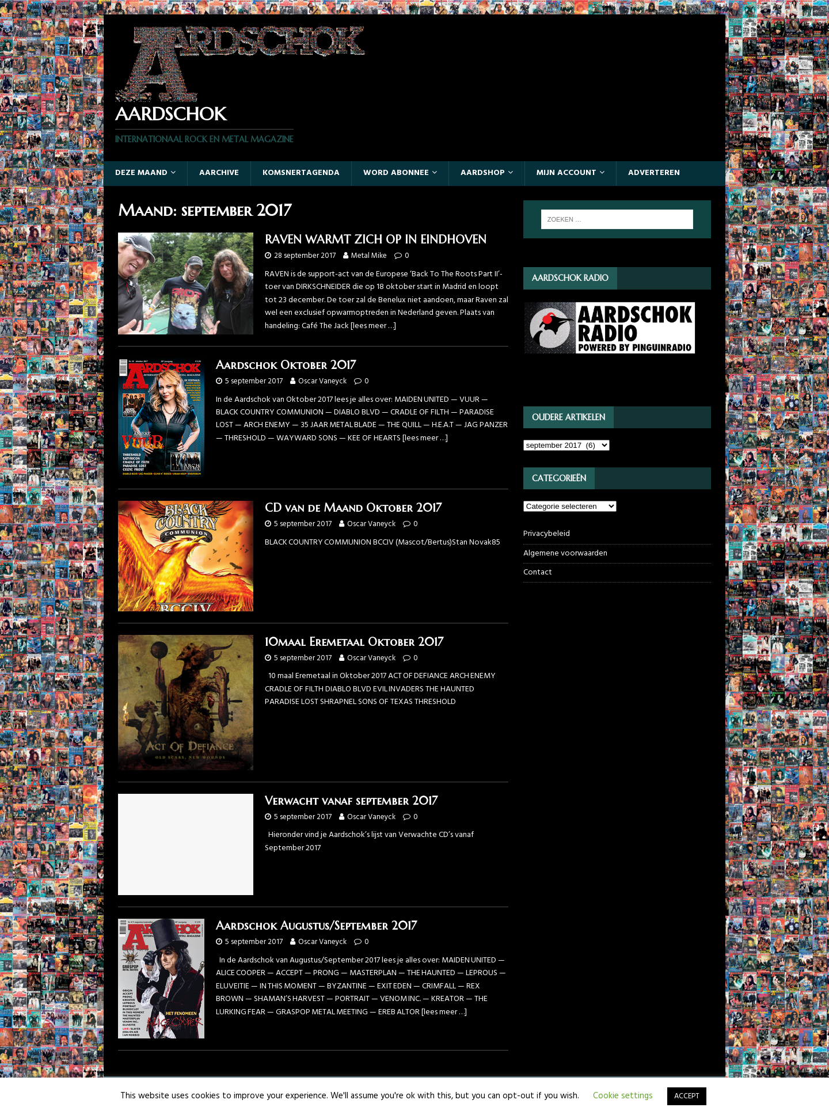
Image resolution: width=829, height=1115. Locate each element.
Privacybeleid (546, 534)
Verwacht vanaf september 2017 (351, 801)
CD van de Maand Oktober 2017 (353, 508)
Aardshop (483, 173)
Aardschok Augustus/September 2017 (316, 926)
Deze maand (141, 173)
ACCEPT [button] (686, 1096)
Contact (537, 572)
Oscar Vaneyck (322, 381)
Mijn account (566, 173)
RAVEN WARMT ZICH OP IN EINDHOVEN (375, 240)
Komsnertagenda (301, 173)
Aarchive (219, 173)
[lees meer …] (373, 326)
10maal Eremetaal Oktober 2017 (354, 642)
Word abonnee (396, 173)
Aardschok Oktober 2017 (286, 365)
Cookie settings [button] (623, 1096)
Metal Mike (369, 256)
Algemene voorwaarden (565, 553)
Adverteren (654, 173)
